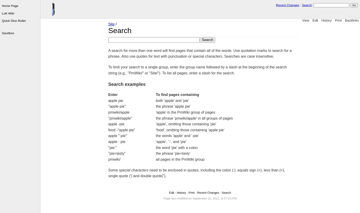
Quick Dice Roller (14, 20)
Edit (315, 20)
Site (111, 24)
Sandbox (8, 33)
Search (307, 5)
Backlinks (352, 20)
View (305, 20)
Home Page (10, 6)
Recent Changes (287, 5)
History (326, 20)
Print (338, 20)
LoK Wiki (8, 13)
